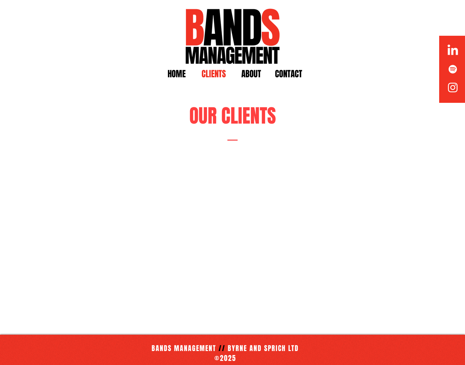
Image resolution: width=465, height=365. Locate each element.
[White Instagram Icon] (452, 87)
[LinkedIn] (452, 50)
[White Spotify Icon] (452, 69)
